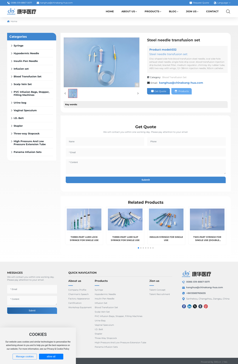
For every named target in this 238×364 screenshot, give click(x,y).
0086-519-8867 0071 (19, 2)
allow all (51, 356)
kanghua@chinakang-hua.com (54, 2)
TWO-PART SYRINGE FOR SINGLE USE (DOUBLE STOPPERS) (207, 240)
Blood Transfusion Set (174, 77)
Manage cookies (25, 356)
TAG (225, 362)
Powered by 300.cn (211, 362)
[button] (138, 248)
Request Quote (199, 2)
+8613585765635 (196, 293)
